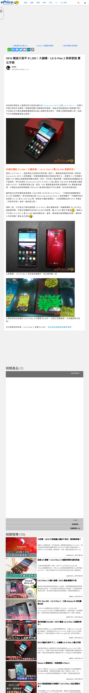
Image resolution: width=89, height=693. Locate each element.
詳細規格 (75, 524)
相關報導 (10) (75, 528)
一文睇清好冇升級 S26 (20, 46)
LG (28, 69)
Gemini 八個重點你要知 (45, 46)
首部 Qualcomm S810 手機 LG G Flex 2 (56, 105)
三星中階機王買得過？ (70, 46)
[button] (78, 3)
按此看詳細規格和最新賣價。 (60, 327)
